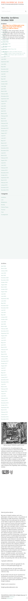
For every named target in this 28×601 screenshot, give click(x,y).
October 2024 (4, 44)
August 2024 (4, 47)
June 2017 (3, 138)
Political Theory (4, 207)
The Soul (3, 209)
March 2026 (4, 29)
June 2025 (3, 34)
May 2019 (3, 108)
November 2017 (5, 128)
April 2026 (3, 27)
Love (2, 199)
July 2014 (3, 162)
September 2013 (5, 177)
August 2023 (4, 54)
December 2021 (5, 69)
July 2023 (3, 56)
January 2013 (4, 185)
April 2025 (3, 37)
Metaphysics (4, 202)
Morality (3, 204)
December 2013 (5, 172)
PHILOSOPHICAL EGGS (12, 2)
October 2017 (4, 130)
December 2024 (5, 39)
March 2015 (4, 155)
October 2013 (4, 175)
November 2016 (5, 150)
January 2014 (4, 170)
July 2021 (3, 74)
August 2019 (4, 101)
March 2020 (4, 91)
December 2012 (5, 187)
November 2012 (5, 190)
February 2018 (4, 123)
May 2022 (3, 66)
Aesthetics (3, 197)
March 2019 (4, 113)
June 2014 (3, 165)
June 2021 (3, 76)
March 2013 (4, 180)
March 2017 (4, 143)
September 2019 (5, 98)
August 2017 (4, 133)
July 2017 (3, 135)
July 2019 (3, 103)
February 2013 (4, 182)
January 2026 (4, 32)
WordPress (12, 596)
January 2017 (4, 145)
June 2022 (3, 64)
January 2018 (4, 125)
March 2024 (4, 49)
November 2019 (5, 96)
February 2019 (4, 116)
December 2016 (5, 148)
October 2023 (4, 51)
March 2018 (4, 121)
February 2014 (4, 167)
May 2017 (3, 140)
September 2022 (5, 61)
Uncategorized (4, 214)
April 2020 (3, 88)
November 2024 (5, 42)
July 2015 (3, 153)
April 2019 (3, 111)
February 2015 (4, 158)
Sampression (10, 598)
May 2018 (3, 118)
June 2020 (3, 86)
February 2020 (4, 93)
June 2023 (3, 59)
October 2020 (4, 84)
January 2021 (4, 81)
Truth (2, 212)
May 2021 (3, 79)
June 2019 (3, 106)
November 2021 (5, 71)
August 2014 (4, 160)
